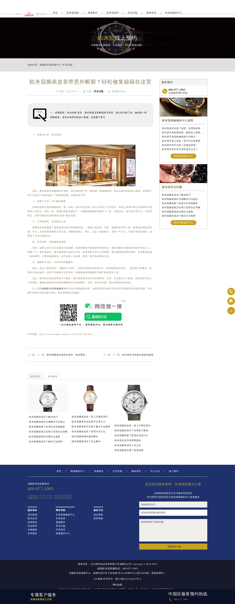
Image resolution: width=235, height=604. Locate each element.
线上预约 (173, 471)
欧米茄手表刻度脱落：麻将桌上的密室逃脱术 (183, 132)
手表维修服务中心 (65, 515)
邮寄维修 (98, 518)
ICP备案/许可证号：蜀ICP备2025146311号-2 (117, 579)
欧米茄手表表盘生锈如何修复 (137, 355)
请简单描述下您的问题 (173, 530)
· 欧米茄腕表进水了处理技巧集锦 (130, 430)
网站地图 (117, 585)
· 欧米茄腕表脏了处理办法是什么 (130, 435)
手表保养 (60, 518)
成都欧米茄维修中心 (50, 65)
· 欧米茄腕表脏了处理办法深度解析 (46, 427)
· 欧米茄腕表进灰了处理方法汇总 (88, 431)
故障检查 (32, 522)
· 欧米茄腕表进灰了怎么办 (127, 445)
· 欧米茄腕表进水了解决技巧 (43, 417)
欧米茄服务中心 (173, 14)
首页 (55, 14)
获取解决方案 (174, 546)
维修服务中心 (77, 471)
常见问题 (132, 14)
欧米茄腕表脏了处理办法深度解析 (180, 203)
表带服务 (32, 533)
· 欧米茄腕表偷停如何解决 (84, 436)
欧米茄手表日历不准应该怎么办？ (180, 149)
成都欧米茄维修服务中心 (55, 288)
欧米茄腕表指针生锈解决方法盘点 (180, 199)
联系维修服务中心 (183, 156)
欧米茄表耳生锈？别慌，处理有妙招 (181, 128)
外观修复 (32, 530)
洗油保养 (32, 526)
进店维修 (98, 515)
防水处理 (32, 518)
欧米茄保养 (113, 14)
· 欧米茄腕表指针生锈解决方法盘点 (46, 422)
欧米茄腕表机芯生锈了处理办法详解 (181, 207)
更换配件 (93, 14)
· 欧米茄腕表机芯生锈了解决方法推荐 (90, 426)
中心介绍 (155, 471)
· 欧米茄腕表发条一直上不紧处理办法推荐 (90, 417)
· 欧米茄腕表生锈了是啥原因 (128, 450)
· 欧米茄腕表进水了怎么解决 (85, 441)
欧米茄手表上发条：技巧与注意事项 (181, 141)
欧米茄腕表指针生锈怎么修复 (177, 211)
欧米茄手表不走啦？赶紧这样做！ (180, 145)
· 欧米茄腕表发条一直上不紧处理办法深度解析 (133, 425)
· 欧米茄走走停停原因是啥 (127, 440)
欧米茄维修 (73, 14)
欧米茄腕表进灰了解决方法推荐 (179, 216)
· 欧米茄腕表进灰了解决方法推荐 (45, 441)
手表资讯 (60, 530)
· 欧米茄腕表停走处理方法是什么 (88, 421)
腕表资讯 (151, 14)
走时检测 (32, 515)
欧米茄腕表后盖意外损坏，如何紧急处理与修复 (72, 355)
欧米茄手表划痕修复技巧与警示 (179, 137)
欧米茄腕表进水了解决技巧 (176, 195)
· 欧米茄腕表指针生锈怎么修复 (44, 436)
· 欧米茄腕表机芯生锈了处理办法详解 (47, 431)
